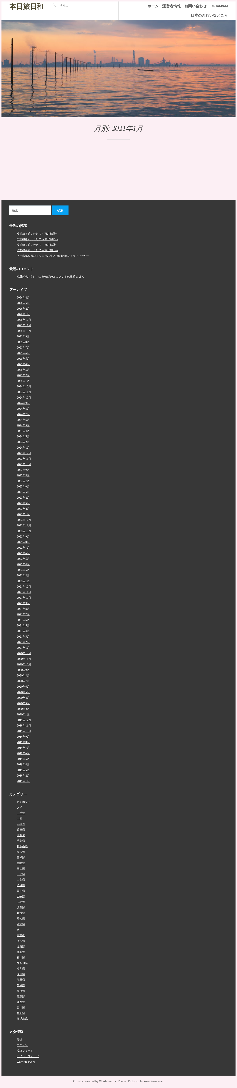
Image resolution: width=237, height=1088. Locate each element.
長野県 (21, 991)
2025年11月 (24, 325)
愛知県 (21, 918)
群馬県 (21, 979)
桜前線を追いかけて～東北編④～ (37, 233)
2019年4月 (23, 764)
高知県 (21, 1013)
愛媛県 (21, 913)
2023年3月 (23, 503)
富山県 (21, 868)
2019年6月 (23, 753)
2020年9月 (23, 669)
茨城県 (21, 985)
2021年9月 (23, 603)
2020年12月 (24, 653)
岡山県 (21, 891)
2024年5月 (23, 425)
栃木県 (21, 941)
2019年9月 (23, 736)
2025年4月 (23, 364)
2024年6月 (23, 419)
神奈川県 (22, 963)
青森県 (21, 996)
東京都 (21, 935)
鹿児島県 (22, 1018)
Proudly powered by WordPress (93, 1081)
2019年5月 (23, 758)
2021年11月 (24, 592)
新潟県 (21, 924)
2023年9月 (23, 469)
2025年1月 (23, 380)
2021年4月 (23, 631)
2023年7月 (23, 480)
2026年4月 (23, 297)
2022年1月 (23, 581)
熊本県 (21, 952)
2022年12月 (24, 519)
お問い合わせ (195, 6)
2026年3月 (23, 303)
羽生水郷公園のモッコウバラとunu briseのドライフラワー (53, 255)
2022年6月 (23, 553)
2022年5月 (23, 558)
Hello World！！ (27, 276)
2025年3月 (23, 369)
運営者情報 (171, 6)
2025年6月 (23, 353)
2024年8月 (23, 408)
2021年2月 (23, 642)
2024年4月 (23, 430)
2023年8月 (23, 475)
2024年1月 (23, 447)
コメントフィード (28, 1056)
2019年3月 (23, 770)
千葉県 (21, 840)
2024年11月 (24, 392)
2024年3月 (23, 436)
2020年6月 (23, 686)
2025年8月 (23, 342)
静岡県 (21, 1002)
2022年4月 (23, 564)
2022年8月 (23, 542)
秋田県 (21, 974)
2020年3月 (23, 703)
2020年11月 (24, 658)
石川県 (21, 957)
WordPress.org (26, 1061)
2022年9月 (23, 536)
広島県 (21, 902)
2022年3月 (23, 569)
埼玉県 (21, 852)
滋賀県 (21, 946)
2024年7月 (23, 414)
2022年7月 (23, 547)
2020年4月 (23, 697)
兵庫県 (21, 829)
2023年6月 (23, 486)
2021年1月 (23, 647)
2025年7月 (23, 347)
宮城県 (21, 857)
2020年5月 (23, 692)
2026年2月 (23, 308)
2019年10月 (24, 731)
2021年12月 (24, 586)
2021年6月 (23, 619)
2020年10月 (24, 664)
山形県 (21, 874)
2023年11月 (24, 458)
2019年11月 (24, 725)
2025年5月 (23, 358)
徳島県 (21, 907)
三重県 (21, 813)
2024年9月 (23, 403)
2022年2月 (23, 575)
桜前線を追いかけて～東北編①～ (37, 250)
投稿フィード (25, 1050)
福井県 (21, 968)
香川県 (21, 1007)
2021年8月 (23, 608)
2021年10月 (24, 597)
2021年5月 (23, 625)
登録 (19, 1039)
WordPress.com (153, 1081)
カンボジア (24, 802)
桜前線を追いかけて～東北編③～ (37, 239)
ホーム (152, 6)
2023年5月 (23, 492)
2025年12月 (24, 319)
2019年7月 (23, 747)
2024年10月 (24, 397)
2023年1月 (23, 514)
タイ (19, 807)
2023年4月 (23, 497)
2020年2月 (23, 708)
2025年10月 (24, 330)
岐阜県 (21, 885)
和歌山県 (22, 846)
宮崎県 (21, 863)
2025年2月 (23, 375)
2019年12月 (24, 720)
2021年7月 (23, 614)
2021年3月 (23, 636)
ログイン (22, 1045)
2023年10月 (24, 464)
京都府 (21, 824)
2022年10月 (24, 531)
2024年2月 (23, 442)
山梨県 (21, 879)
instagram (219, 6)
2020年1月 (23, 714)
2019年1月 (23, 781)
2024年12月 (24, 386)
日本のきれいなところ (209, 15)
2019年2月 (23, 775)
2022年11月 (24, 525)
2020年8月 (23, 675)
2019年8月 (23, 742)
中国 (19, 818)
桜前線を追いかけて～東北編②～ (37, 244)
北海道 (21, 835)
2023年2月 (23, 508)
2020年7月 (23, 681)
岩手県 (21, 896)
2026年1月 (23, 314)
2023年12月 (24, 453)
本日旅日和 (26, 6)
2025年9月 (23, 336)
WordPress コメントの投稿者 (60, 276)
